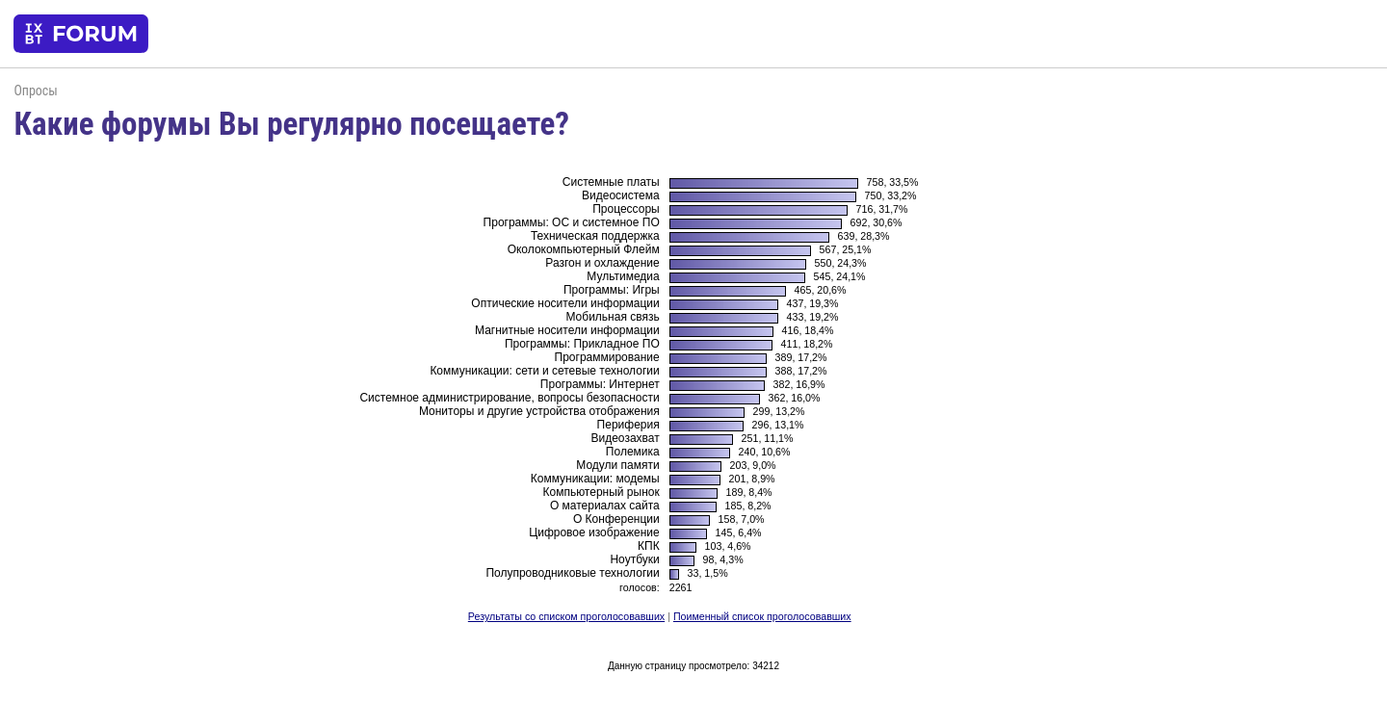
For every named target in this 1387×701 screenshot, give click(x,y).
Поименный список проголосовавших (762, 616)
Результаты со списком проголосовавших (566, 616)
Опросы (35, 90)
